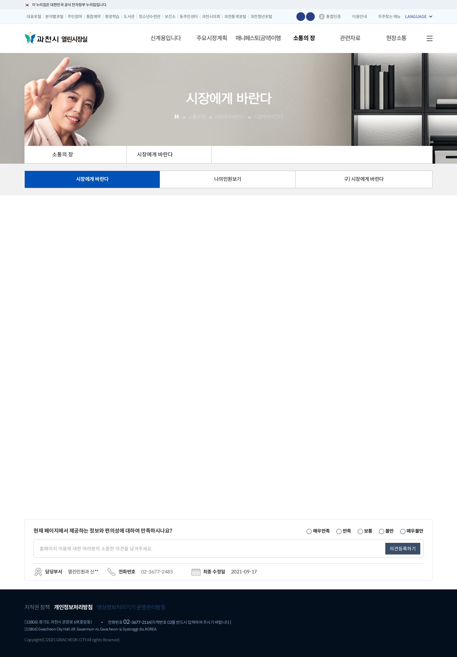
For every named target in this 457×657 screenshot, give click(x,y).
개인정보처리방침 (73, 607)
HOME (33, 154)
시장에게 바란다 (155, 154)
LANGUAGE (416, 16)
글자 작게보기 (310, 16)
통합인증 (333, 16)
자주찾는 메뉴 (389, 16)
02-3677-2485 (157, 572)
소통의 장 (62, 154)
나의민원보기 (227, 179)
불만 (389, 531)
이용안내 (359, 16)
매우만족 (321, 531)
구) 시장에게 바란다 (364, 179)
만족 (347, 531)
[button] (166, 38)
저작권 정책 (37, 607)
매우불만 (415, 531)
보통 (368, 531)
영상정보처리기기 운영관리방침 (131, 607)
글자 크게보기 (300, 16)
